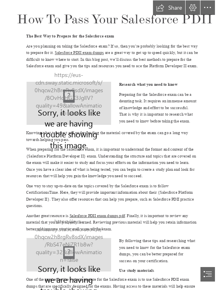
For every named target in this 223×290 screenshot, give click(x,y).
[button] (169, 7)
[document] (111, 145)
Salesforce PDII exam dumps (79, 52)
